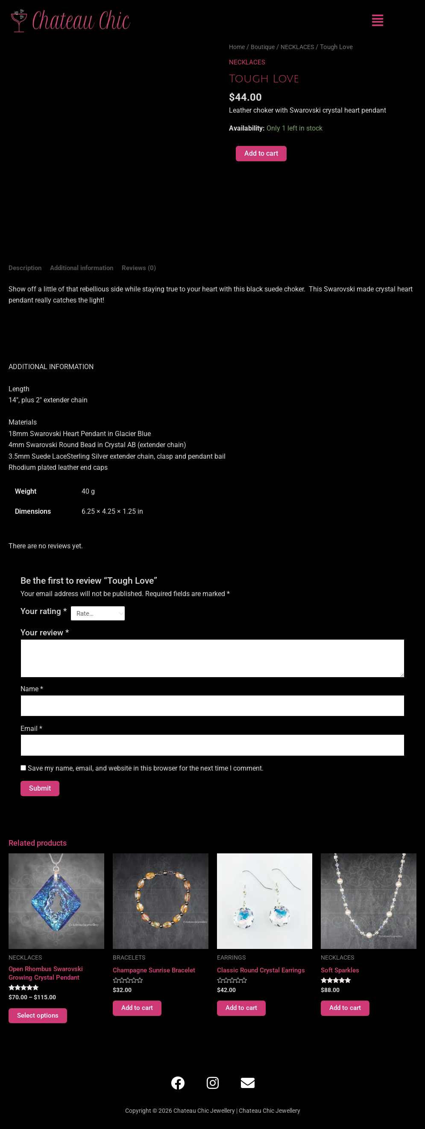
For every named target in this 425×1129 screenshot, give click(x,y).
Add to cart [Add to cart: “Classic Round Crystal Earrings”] (242, 1012)
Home (237, 47)
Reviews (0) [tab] (147, 268)
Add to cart (261, 153)
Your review (45, 634)
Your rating (44, 612)
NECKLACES (302, 47)
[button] (377, 20)
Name (32, 690)
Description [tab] (26, 268)
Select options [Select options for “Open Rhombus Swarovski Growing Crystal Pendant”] (39, 1020)
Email (31, 731)
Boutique (265, 47)
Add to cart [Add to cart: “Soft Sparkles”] (346, 1012)
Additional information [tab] (86, 268)
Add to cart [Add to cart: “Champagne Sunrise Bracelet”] (138, 1012)
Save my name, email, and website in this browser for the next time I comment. (146, 771)
